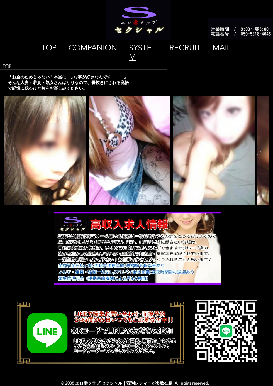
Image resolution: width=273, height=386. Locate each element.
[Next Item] (259, 150)
